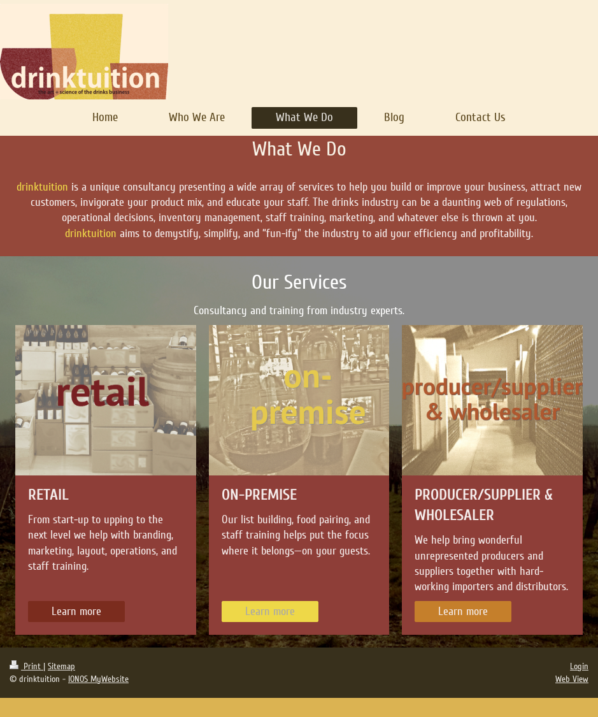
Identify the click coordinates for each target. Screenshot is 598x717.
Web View (571, 679)
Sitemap (61, 666)
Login (579, 666)
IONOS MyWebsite (98, 679)
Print (26, 666)
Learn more (76, 611)
